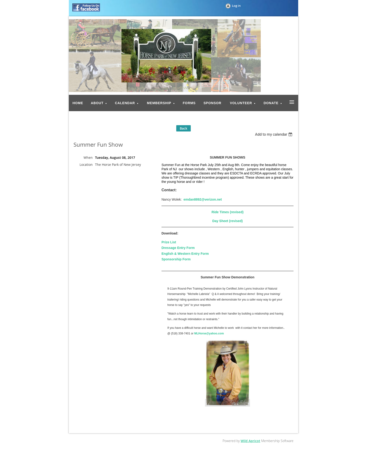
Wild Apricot (250, 441)
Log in (236, 6)
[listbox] (274, 134)
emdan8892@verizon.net (203, 199)
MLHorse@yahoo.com (209, 333)
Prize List (168, 242)
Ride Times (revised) (228, 212)
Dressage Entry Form (178, 248)
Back (183, 128)
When (88, 157)
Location (86, 164)
